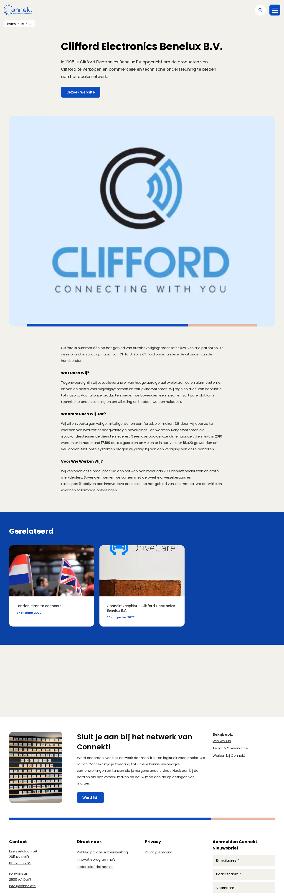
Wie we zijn (222, 740)
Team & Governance (230, 748)
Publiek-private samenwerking (102, 852)
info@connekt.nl (22, 885)
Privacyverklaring (158, 852)
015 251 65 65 (20, 863)
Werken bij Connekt (229, 755)
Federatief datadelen (95, 866)
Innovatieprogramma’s (96, 859)
